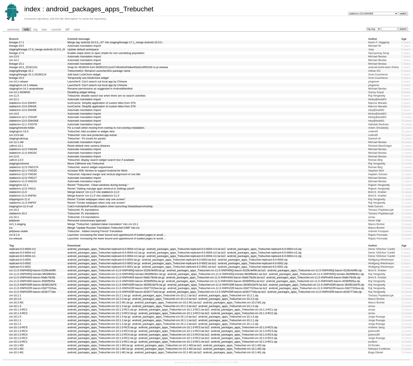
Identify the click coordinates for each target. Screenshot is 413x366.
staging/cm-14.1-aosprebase (26, 88)
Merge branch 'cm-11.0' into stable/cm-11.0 (93, 192)
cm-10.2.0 (15, 298)
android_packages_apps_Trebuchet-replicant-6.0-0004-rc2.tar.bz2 (186, 252)
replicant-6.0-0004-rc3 (22, 248)
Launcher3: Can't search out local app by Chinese (97, 81)
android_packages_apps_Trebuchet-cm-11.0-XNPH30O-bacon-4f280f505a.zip (313, 281)
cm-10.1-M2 (16, 348)
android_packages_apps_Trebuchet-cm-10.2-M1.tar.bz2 (168, 302)
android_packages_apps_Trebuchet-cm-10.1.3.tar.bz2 (164, 306)
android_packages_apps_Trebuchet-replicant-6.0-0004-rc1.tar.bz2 (186, 256)
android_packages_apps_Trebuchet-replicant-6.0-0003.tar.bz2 (179, 259)
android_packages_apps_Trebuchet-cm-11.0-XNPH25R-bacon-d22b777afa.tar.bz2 (216, 291)
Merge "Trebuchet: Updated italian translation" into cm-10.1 (103, 224)
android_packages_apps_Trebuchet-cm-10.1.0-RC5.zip (244, 327)
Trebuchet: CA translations (83, 217)
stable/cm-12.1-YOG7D (23, 124)
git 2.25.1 (203, 362)
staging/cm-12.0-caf (21, 206)
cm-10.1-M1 (16, 352)
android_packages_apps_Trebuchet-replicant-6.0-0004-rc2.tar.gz (106, 252)
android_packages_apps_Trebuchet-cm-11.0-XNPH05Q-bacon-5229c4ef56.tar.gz (116, 270)
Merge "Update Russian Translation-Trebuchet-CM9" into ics (104, 227)
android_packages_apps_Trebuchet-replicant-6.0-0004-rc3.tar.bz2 (186, 248)
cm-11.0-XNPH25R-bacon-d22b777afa (32, 291)
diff (67, 29)
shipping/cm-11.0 (19, 199)
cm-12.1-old (16, 142)
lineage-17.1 (16, 42)
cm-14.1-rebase (18, 81)
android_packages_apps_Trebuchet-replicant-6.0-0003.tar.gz (104, 259)
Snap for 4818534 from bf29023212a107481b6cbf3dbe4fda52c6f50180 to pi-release (118, 67)
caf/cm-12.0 (16, 159)
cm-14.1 (14, 60)
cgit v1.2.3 (193, 362)
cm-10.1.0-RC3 (18, 330)
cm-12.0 (14, 156)
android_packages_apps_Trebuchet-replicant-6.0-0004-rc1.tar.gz (106, 256)
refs (26, 29)
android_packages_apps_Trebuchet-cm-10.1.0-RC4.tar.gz (102, 334)
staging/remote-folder (22, 127)
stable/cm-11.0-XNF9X (22, 195)
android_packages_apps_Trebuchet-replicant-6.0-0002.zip (253, 263)
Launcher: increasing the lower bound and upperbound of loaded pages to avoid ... (117, 234)
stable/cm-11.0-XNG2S (23, 181)
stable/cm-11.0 (18, 192)
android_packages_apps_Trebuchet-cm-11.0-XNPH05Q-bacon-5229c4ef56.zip (314, 270)
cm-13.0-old (16, 135)
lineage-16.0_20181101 (23, 67)
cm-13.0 (14, 56)
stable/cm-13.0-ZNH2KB (23, 120)
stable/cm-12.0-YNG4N (23, 149)
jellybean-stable (18, 231)
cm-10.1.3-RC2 (18, 313)
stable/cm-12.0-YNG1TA (23, 167)
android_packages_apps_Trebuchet (99, 9)
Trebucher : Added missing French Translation (95, 231)
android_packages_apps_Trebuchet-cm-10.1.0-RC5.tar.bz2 (173, 327)
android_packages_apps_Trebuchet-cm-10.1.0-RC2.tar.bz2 (173, 338)
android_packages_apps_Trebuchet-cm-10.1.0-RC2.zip (244, 338)
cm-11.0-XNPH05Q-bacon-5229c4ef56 (32, 270)
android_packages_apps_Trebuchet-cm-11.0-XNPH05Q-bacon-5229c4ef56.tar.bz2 (216, 270)
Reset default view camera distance (89, 145)
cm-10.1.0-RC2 (18, 338)
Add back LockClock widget (84, 74)
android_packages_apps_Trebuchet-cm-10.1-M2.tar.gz (100, 348)
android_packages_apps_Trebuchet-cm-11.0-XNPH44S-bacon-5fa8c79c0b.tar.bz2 (215, 277)
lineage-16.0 (16, 45)
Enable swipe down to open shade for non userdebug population (106, 53)
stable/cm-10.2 (18, 213)
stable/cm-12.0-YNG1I (22, 188)
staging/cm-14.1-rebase (23, 85)
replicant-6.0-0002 (20, 263)
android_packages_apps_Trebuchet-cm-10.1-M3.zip (234, 345)
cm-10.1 (14, 217)
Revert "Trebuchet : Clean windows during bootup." (98, 184)
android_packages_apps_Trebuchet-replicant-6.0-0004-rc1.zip (264, 256)
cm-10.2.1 (15, 295)
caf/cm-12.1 (16, 145)
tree (44, 29)
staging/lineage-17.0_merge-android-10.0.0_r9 (37, 49)
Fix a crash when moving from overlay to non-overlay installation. (106, 127)
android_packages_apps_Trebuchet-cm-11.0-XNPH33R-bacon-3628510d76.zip (316, 284)
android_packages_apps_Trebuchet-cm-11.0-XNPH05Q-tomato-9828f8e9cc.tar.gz (117, 274)
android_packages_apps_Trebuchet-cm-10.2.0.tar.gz (99, 298)
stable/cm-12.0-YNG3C (23, 174)
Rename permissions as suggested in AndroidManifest (100, 88)
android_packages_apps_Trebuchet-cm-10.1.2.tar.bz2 (164, 323)
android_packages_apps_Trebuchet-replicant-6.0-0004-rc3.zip (264, 248)
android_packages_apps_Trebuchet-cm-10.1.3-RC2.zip (244, 313)
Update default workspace (83, 49)
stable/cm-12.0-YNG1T (23, 177)
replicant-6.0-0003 (20, 259)
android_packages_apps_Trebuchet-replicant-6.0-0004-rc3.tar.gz (106, 248)
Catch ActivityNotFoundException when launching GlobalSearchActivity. (110, 206)
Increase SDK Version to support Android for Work (97, 170)
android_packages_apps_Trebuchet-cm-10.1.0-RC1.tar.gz (102, 341)
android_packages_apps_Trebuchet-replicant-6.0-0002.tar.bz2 (179, 263)
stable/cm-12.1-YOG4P (23, 117)
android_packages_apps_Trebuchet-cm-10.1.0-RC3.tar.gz (102, 330)
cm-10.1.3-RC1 (18, 309)
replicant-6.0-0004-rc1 (22, 256)
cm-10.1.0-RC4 (18, 334)
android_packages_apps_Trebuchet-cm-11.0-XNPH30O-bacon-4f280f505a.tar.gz (116, 281)
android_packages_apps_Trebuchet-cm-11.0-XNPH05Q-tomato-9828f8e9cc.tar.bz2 (217, 274)
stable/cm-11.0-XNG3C (23, 152)
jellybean (14, 220)
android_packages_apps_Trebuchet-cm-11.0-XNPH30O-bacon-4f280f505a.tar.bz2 (215, 281)
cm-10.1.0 (15, 316)
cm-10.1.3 (15, 306)
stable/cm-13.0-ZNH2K (23, 106)
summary (13, 29)
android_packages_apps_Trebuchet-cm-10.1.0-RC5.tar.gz (102, 327)
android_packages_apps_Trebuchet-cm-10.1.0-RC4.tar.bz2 (173, 334)
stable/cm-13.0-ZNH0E (23, 109)
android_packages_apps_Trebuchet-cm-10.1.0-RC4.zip (244, 334)
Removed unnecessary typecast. (87, 220)
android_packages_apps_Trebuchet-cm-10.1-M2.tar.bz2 (168, 348)
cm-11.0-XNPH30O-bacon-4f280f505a (32, 281)
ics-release (15, 238)
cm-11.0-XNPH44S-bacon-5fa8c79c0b (32, 277)
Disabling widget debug (82, 92)
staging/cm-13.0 (18, 131)
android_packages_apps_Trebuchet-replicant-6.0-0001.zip (253, 266)
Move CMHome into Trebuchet (86, 163)
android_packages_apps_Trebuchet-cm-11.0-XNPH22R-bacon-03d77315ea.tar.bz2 (217, 288)
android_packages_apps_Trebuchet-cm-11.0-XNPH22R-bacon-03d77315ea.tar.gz (117, 288)
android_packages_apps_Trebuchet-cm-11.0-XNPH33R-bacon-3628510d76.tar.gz (117, 284)
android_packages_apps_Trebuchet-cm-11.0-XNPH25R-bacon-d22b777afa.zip (314, 291)
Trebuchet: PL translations (83, 209)
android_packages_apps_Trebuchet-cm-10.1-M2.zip (234, 348)
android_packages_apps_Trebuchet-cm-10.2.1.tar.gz (99, 295)
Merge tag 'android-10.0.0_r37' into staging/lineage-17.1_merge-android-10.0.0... (116, 42)
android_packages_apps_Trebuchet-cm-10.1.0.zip (228, 316)
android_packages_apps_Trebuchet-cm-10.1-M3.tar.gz (100, 345)
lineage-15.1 (16, 63)
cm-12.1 (14, 99)
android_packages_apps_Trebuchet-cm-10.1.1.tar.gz (99, 320)
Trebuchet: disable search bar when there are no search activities (107, 95)
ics (10, 227)
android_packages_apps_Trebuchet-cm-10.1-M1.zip (234, 352)
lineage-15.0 (16, 77)
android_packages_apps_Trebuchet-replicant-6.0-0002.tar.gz (104, 263)
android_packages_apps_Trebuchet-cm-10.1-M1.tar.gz (100, 352)
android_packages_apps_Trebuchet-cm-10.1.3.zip (228, 306)
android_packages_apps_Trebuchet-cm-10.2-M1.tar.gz (100, 302)
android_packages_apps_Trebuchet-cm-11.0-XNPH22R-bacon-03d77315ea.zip (316, 288)
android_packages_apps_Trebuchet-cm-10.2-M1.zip (234, 302)
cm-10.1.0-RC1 (18, 341)
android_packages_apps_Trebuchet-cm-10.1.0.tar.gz (99, 316)
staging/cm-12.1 (18, 184)
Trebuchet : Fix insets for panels (87, 138)
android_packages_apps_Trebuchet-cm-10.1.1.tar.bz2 (164, 320)
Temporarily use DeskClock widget (88, 77)
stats (77, 29)
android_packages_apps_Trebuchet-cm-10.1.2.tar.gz (99, 323)
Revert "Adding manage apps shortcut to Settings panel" (101, 188)
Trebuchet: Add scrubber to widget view (91, 131)
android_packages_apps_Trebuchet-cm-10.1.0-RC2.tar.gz (102, 338)
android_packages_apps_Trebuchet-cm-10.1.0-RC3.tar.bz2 (173, 330)
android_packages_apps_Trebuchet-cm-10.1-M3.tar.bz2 (168, 345)
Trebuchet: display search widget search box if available (101, 159)
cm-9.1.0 (14, 234)
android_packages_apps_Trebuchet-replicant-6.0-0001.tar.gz (104, 266)
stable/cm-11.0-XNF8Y (22, 202)
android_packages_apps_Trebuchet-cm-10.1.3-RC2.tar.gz (102, 313)
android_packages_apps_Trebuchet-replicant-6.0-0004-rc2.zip (264, 252)
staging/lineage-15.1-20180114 (27, 74)
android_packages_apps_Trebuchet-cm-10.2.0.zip (228, 298)
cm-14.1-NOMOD (19, 92)
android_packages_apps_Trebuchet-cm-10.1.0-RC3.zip (244, 330)
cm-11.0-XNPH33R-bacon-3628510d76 (32, 284)
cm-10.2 (14, 209)
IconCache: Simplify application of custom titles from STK (102, 102)
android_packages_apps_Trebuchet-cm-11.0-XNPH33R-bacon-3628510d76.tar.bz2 (217, 284)
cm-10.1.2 (15, 323)
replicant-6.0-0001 (20, 266)
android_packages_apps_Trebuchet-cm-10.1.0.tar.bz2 (164, 316)
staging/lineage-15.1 (21, 70)
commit (56, 29)
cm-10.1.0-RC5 (18, 327)
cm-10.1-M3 (16, 345)
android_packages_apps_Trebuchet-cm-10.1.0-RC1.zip (244, 341)
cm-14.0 (14, 113)
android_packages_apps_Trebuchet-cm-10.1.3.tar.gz (99, 306)
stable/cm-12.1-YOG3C (23, 170)
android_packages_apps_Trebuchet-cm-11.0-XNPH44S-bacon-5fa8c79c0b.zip (313, 277)
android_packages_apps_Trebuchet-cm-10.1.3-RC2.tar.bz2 (173, 313)
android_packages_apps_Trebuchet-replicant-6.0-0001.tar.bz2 (179, 266)
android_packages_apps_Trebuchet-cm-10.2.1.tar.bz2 (164, 295)
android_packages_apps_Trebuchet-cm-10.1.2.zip (228, 323)
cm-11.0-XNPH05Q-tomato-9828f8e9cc (32, 274)
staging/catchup (18, 138)
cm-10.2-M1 (16, 302)
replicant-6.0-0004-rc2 (22, 252)
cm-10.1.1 (15, 320)
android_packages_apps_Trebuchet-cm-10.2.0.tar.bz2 (164, 298)
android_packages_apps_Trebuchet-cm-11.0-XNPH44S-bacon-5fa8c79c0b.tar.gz (116, 277)
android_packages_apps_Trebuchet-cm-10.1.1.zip (228, 320)
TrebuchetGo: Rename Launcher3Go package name (99, 70)
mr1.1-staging (17, 224)
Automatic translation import (84, 45)
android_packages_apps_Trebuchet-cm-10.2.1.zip (228, 295)
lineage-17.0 (16, 53)
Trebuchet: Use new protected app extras (92, 135)
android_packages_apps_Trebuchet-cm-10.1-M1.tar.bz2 (168, 352)
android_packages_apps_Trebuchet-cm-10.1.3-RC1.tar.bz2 (173, 309)
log (35, 29)
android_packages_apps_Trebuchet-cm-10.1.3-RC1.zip (244, 309)
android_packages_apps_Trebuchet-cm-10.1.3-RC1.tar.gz (102, 309)
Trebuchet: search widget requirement (90, 167)
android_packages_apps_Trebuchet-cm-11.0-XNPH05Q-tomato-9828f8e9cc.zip (316, 274)
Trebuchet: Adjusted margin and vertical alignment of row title (104, 174)
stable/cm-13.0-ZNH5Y (23, 102)
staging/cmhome (19, 163)
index (32, 9)
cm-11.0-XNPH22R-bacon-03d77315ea (32, 288)
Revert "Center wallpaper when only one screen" (97, 199)
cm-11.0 (14, 95)
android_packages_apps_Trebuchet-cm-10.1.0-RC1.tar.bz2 (173, 341)
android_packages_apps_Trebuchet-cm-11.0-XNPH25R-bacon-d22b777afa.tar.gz (116, 291)
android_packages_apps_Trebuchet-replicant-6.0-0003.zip (253, 259)
